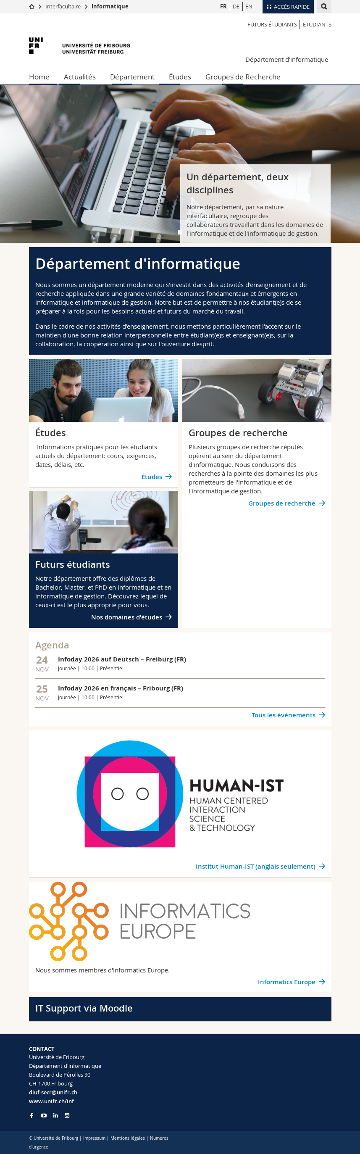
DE (236, 6)
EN (248, 6)
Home (39, 77)
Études (180, 77)
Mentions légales (127, 1138)
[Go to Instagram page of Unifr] (67, 1115)
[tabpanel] (180, 164)
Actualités (80, 77)
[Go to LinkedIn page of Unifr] (55, 1115)
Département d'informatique (286, 59)
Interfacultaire (63, 6)
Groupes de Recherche (243, 77)
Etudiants (317, 24)
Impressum (94, 1138)
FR (223, 6)
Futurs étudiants (272, 24)
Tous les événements (283, 715)
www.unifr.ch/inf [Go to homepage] (51, 1101)
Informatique (110, 6)
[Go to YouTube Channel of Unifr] (44, 1115)
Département (132, 77)
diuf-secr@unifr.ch (53, 1092)
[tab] (180, 232)
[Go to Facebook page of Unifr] (31, 1115)
